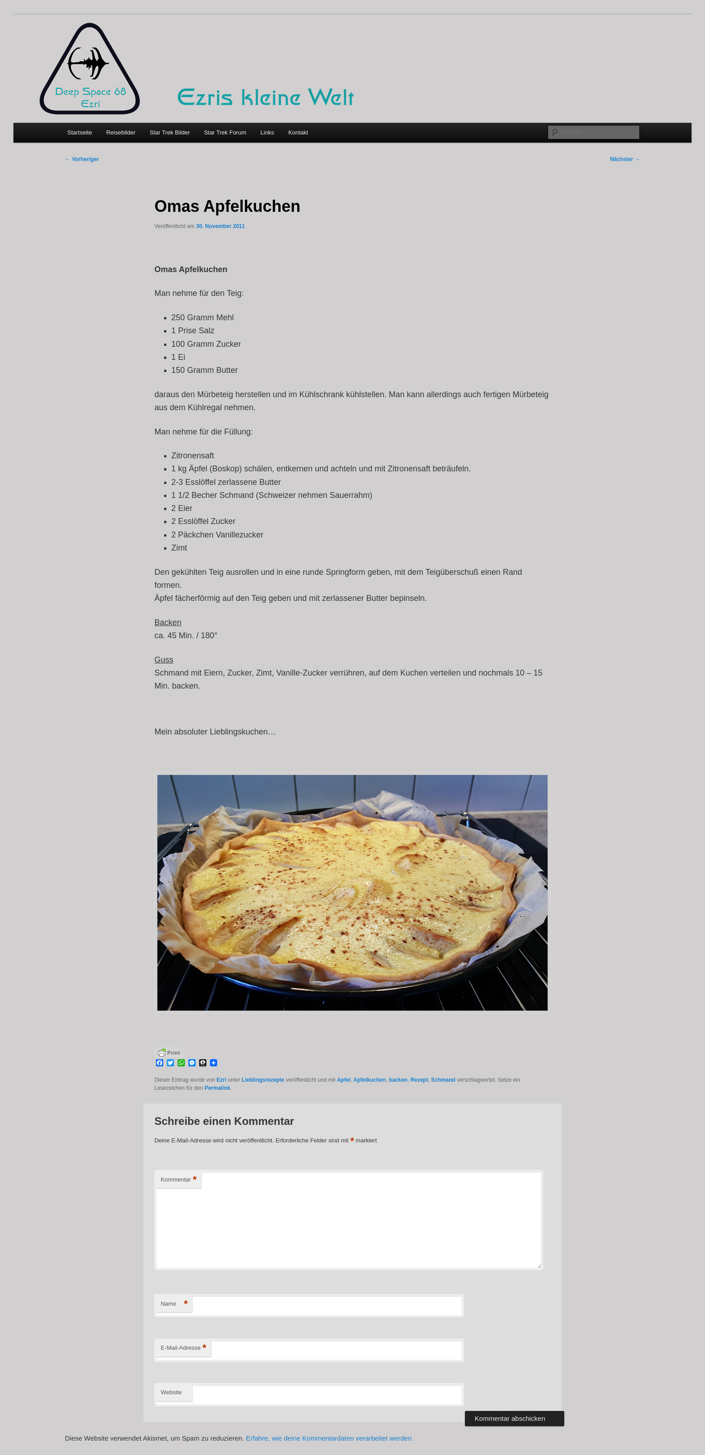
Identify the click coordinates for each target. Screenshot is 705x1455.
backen (398, 1080)
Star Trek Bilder (170, 132)
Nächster (625, 159)
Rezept (419, 1080)
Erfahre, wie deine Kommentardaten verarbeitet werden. (330, 1438)
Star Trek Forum (225, 132)
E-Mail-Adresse (183, 1348)
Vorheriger (82, 159)
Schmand (443, 1080)
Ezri (222, 1080)
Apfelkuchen (369, 1080)
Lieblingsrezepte (263, 1080)
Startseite (79, 132)
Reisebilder (120, 132)
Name (174, 1304)
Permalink (217, 1088)
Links (267, 132)
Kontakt (298, 132)
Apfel (343, 1080)
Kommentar (178, 1179)
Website (171, 1392)
